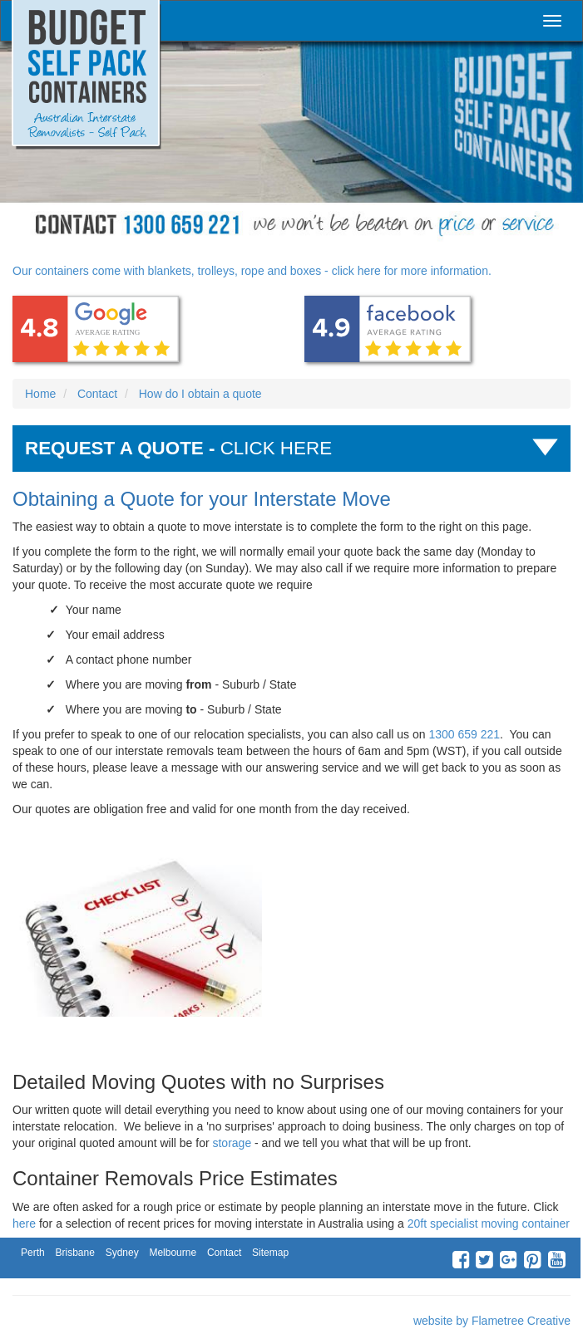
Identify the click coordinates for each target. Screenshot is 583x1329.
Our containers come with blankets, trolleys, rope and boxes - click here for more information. (252, 270)
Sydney (122, 1252)
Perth (33, 1252)
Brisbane (74, 1252)
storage (231, 1143)
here (24, 1223)
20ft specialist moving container (489, 1223)
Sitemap (270, 1252)
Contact (224, 1252)
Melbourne (172, 1252)
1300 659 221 (464, 734)
